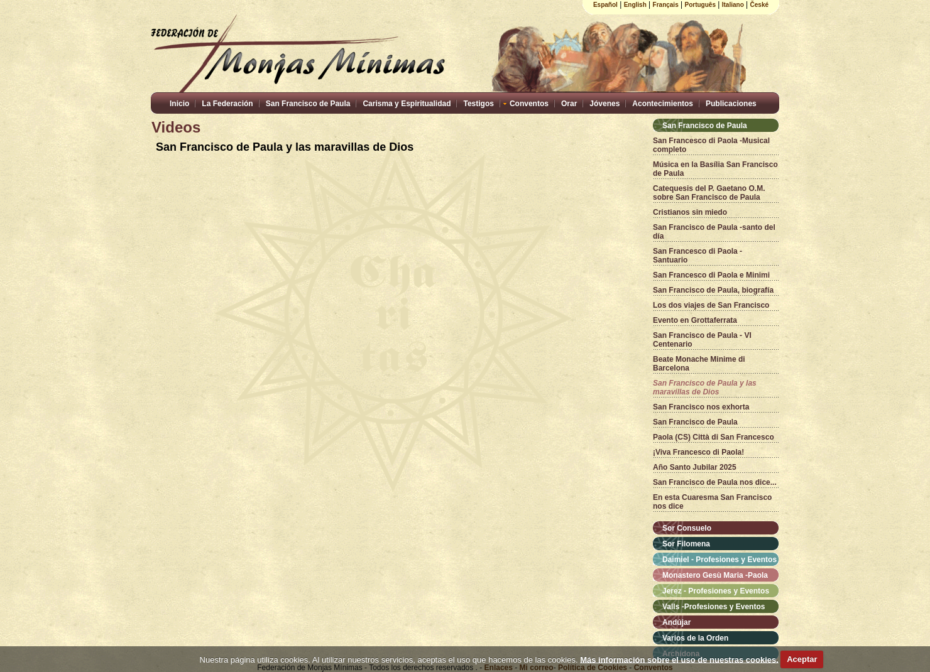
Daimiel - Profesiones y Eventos (719, 559)
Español (605, 4)
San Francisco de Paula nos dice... (715, 482)
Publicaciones (731, 103)
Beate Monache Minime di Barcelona (699, 363)
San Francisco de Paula (308, 103)
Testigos (478, 103)
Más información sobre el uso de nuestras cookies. (679, 659)
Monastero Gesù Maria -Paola (715, 575)
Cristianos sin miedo (690, 212)
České (759, 4)
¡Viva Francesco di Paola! (698, 452)
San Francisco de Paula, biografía (713, 290)
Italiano (733, 4)
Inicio (179, 103)
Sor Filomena (686, 543)
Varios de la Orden (695, 638)
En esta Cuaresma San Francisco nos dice (712, 502)
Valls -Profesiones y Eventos (713, 606)
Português (700, 4)
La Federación (227, 103)
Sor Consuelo (686, 528)
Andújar (676, 622)
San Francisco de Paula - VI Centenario (702, 340)
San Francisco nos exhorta (701, 407)
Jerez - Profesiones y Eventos (715, 591)
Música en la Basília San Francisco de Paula (715, 169)
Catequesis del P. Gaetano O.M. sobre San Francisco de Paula (709, 193)
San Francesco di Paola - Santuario (697, 255)
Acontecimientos (662, 103)
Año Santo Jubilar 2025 (694, 467)
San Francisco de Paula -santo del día (714, 232)
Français (666, 4)
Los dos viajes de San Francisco (711, 305)
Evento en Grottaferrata (695, 320)
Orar (569, 103)
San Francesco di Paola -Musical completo (711, 145)
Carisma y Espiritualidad (407, 103)
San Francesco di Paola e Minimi (711, 275)
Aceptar (802, 659)
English (635, 4)
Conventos (529, 103)
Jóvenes (604, 103)
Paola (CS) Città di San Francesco (713, 437)
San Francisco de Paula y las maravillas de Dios (705, 387)
